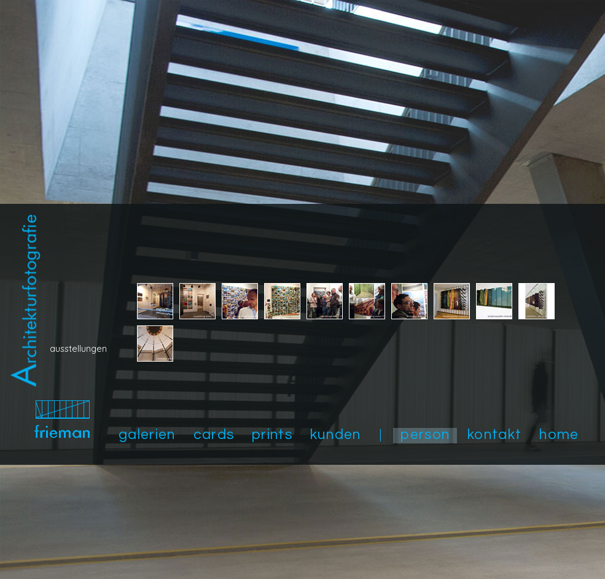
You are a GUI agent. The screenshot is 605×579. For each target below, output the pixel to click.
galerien (147, 434)
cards (214, 434)
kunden (335, 434)
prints (272, 434)
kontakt (494, 434)
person (425, 434)
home (559, 434)
